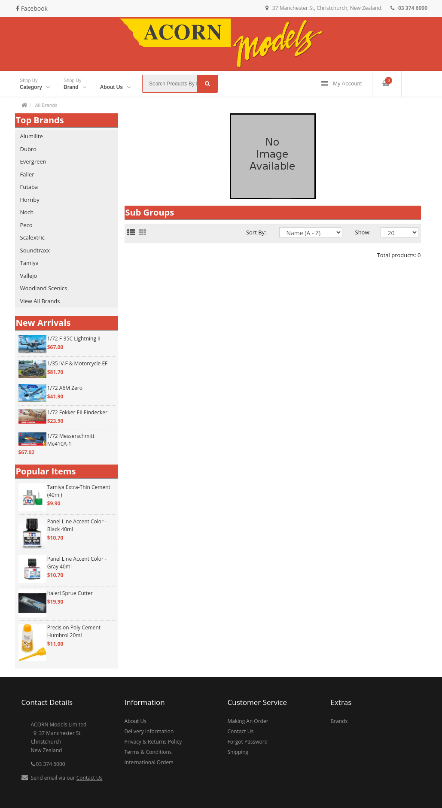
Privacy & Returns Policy (153, 741)
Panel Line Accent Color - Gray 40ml (77, 562)
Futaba (29, 187)
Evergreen (33, 161)
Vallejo (28, 275)
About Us (135, 721)
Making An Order (248, 721)
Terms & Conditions (148, 752)
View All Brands (40, 301)
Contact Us (89, 777)
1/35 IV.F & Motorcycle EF (77, 363)
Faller (27, 174)
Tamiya (29, 263)
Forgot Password (248, 741)
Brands (339, 721)
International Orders (149, 762)
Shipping (238, 752)
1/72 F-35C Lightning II (74, 338)
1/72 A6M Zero (64, 388)
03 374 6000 (48, 764)
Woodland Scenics (43, 288)
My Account (341, 84)
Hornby (30, 200)
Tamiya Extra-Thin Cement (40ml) (78, 490)
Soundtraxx (35, 250)
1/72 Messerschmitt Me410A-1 (70, 439)
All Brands (46, 105)
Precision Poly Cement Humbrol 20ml (74, 631)
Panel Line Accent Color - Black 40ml (77, 525)
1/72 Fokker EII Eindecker (77, 412)
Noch (27, 212)
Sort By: (256, 232)
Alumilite (31, 136)
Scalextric (32, 237)
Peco (26, 225)
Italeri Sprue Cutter (70, 593)
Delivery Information (149, 731)
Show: (361, 232)
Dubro (28, 149)
